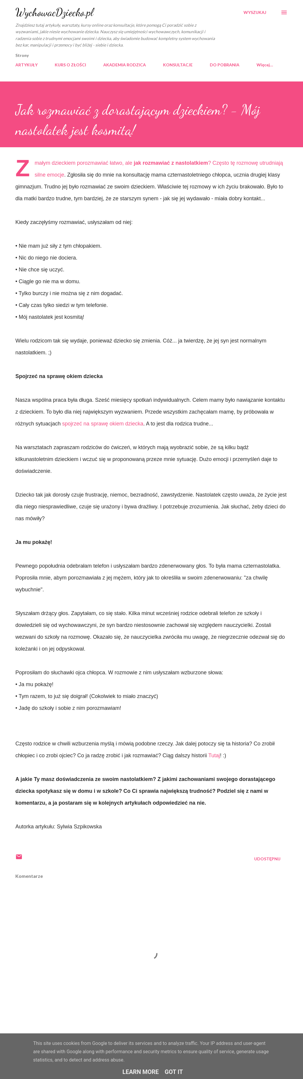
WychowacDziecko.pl (54, 12)
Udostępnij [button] (267, 858)
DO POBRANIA (224, 64)
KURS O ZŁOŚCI (70, 64)
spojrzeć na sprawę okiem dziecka (102, 424)
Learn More (141, 1071)
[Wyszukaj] (255, 12)
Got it (174, 1071)
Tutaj (214, 755)
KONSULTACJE (178, 64)
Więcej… (265, 64)
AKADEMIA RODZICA (124, 64)
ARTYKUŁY (26, 64)
